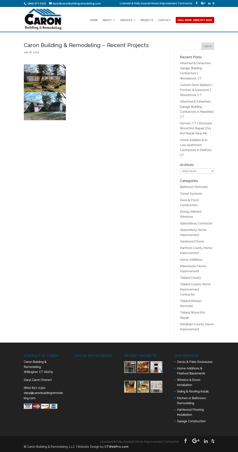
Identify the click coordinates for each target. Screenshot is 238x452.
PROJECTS (147, 20)
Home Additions (191, 259)
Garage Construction (191, 421)
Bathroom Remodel (194, 187)
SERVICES (126, 20)
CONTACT (164, 20)
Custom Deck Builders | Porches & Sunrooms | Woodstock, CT (196, 90)
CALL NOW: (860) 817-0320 (195, 20)
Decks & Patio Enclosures (195, 362)
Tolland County (190, 277)
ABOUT (107, 20)
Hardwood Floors (192, 241)
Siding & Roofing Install (193, 391)
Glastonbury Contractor (196, 223)
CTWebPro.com (116, 446)
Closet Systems (191, 193)
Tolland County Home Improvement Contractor (195, 289)
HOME (94, 20)
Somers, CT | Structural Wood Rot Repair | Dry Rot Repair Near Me (196, 128)
